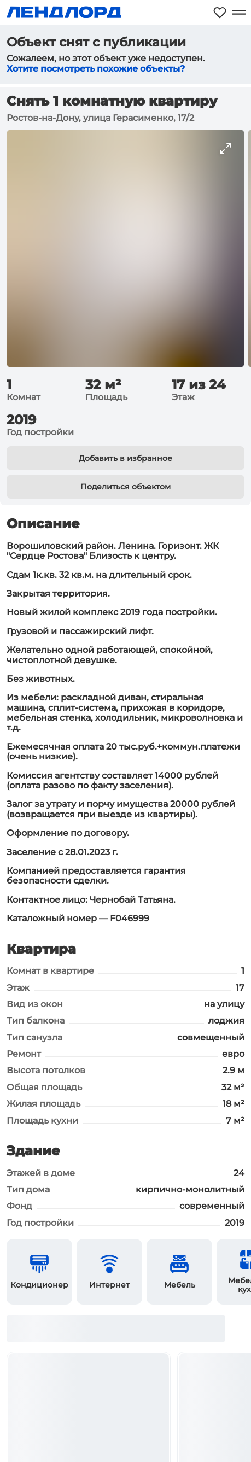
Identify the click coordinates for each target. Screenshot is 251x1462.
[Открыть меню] (238, 12)
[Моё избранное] (219, 12)
